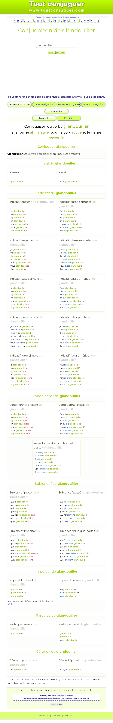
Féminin (68, 118)
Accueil (39, 17)
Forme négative (44, 104)
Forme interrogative (69, 104)
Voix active (57, 111)
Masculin (44, 118)
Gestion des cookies (71, 17)
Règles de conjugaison (52, 17)
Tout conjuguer (25, 679)
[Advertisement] (56, 76)
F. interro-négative (93, 104)
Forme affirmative (19, 104)
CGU (72, 715)
